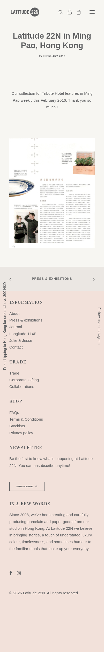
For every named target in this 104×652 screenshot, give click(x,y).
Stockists (17, 426)
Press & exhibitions (52, 279)
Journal (15, 327)
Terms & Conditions (26, 419)
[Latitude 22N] (24, 12)
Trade (14, 373)
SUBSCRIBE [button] (27, 486)
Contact (16, 347)
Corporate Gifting (24, 380)
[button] (92, 12)
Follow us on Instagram (99, 326)
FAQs (14, 412)
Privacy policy (21, 433)
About (14, 313)
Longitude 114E (22, 334)
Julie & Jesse (20, 340)
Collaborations (21, 386)
